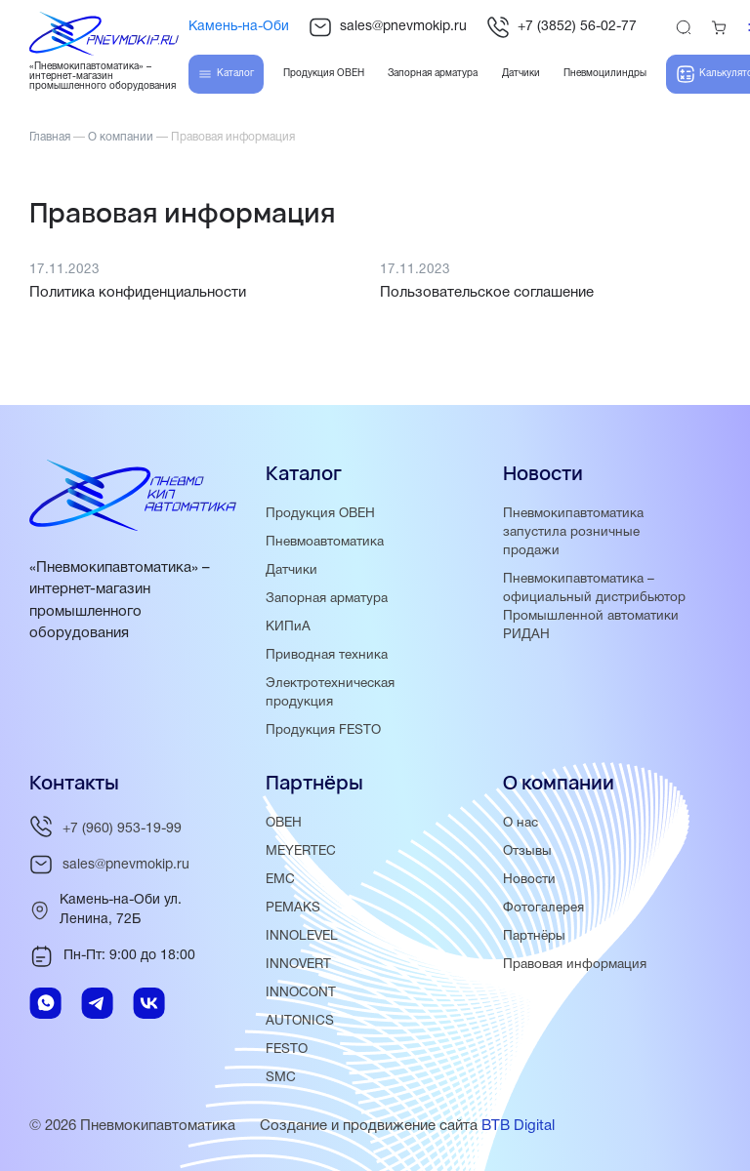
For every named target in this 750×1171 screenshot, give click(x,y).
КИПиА (288, 627)
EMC (280, 879)
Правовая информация (574, 964)
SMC (281, 1077)
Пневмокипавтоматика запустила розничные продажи (573, 532)
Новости (529, 879)
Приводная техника (327, 655)
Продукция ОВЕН (320, 513)
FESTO (287, 1049)
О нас (520, 823)
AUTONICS (300, 1021)
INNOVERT (298, 964)
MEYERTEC (301, 851)
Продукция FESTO (323, 730)
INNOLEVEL (302, 936)
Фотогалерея (543, 908)
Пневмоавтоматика (325, 542)
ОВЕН (284, 823)
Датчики (291, 570)
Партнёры (534, 936)
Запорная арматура (327, 598)
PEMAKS (293, 908)
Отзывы (527, 851)
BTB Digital (518, 1126)
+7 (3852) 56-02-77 (561, 27)
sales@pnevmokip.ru (388, 27)
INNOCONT (301, 993)
